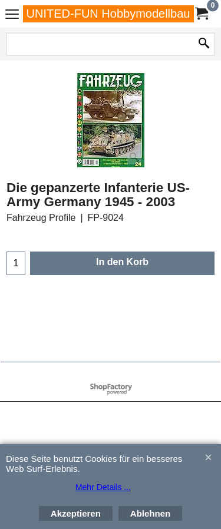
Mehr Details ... (103, 487)
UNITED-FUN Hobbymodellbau (108, 13)
